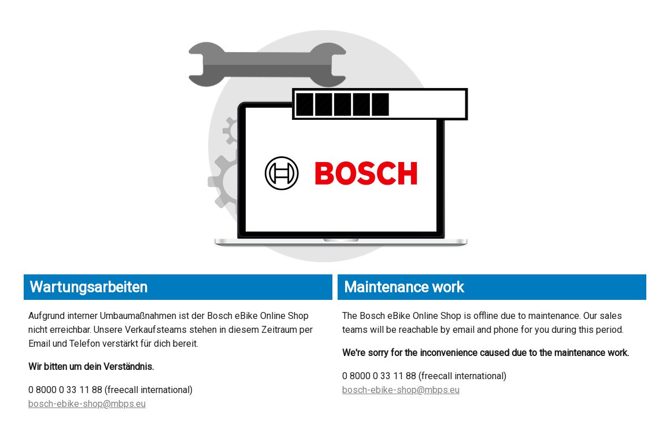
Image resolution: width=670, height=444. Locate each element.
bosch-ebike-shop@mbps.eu (87, 403)
